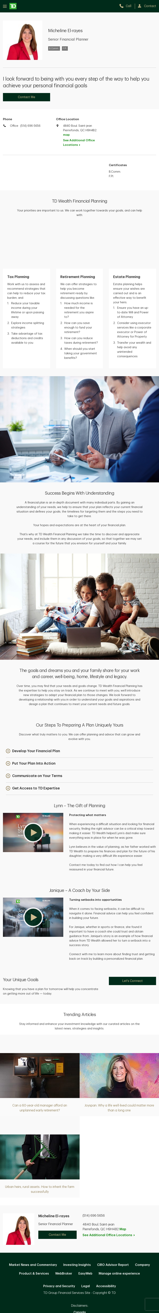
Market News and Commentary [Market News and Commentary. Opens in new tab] (33, 1222)
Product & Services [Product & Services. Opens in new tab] (34, 1231)
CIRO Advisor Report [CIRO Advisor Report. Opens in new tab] (113, 1222)
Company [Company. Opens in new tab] (142, 1222)
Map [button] (122, 1186)
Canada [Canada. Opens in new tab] (80, 1269)
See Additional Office (79, 142)
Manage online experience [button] (119, 1231)
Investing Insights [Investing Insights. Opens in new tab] (77, 1222)
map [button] (66, 134)
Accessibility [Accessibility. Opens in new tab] (106, 1243)
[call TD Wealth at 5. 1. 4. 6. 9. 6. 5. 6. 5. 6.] (127, 6)
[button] (33, 708)
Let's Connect (132, 938)
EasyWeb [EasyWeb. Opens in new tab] (85, 1231)
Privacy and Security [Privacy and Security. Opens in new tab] (59, 1243)
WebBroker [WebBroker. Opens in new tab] (63, 1231)
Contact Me (26, 97)
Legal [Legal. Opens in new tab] (85, 1243)
